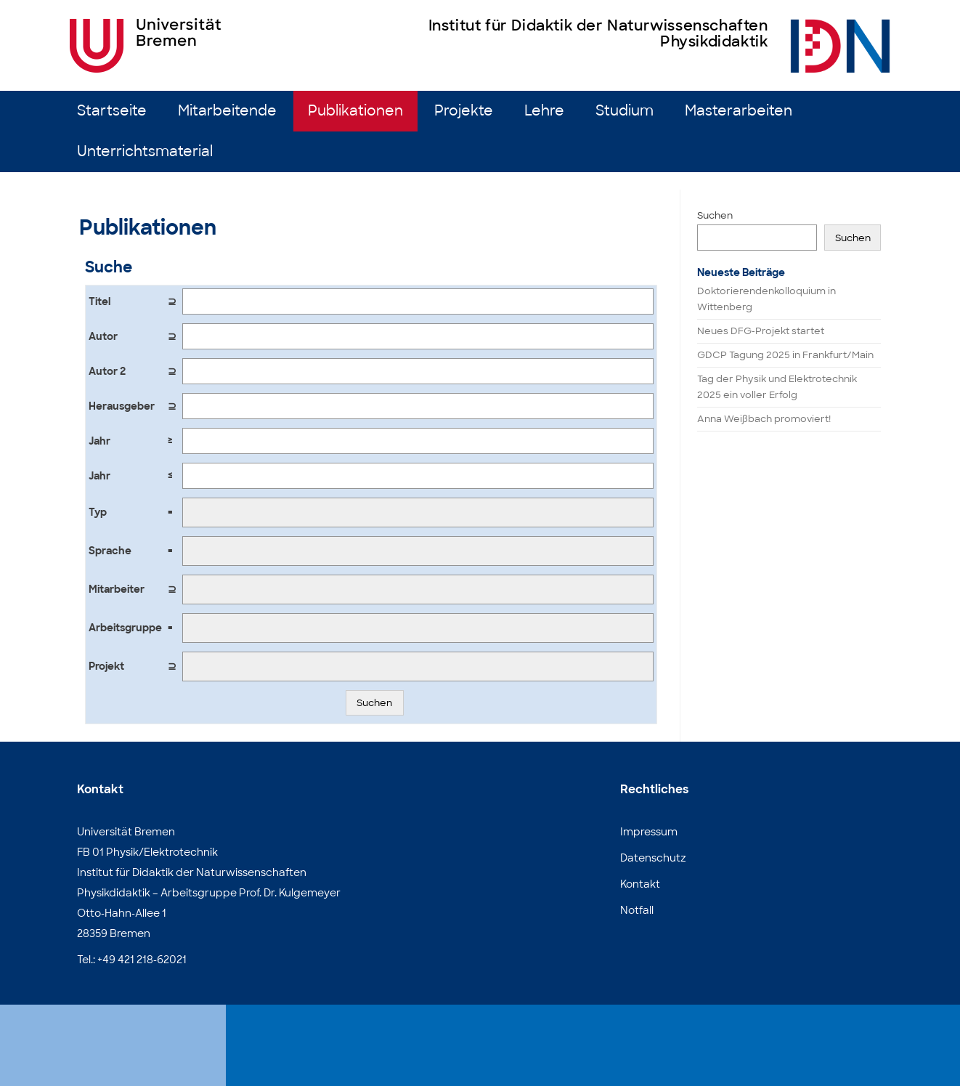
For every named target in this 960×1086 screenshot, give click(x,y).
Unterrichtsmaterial (145, 151)
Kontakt (640, 884)
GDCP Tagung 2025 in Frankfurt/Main (785, 355)
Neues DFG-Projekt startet (760, 331)
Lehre (544, 111)
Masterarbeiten (738, 111)
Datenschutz (653, 857)
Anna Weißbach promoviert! (764, 419)
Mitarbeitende (227, 111)
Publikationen (355, 111)
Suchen (374, 703)
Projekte (463, 111)
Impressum (649, 831)
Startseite (112, 111)
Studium (624, 111)
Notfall (637, 910)
